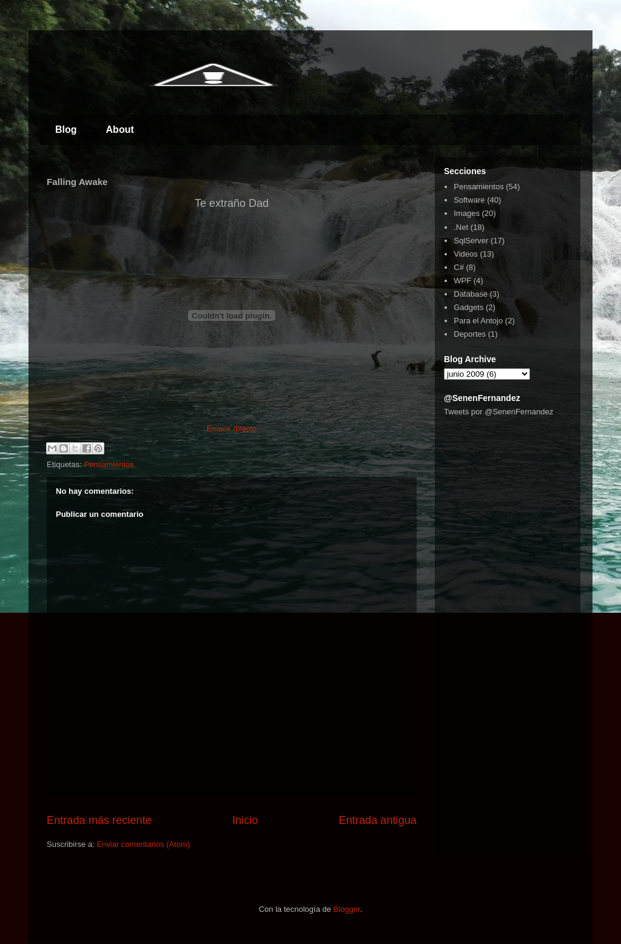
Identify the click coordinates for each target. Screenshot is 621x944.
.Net (461, 227)
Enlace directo (232, 428)
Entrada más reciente (99, 820)
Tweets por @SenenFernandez (498, 411)
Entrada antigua (378, 820)
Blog (66, 129)
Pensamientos (108, 464)
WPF (462, 280)
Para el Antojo (478, 320)
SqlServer (471, 240)
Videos (466, 253)
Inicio (245, 820)
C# (459, 267)
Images (467, 213)
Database (471, 293)
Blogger (347, 909)
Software (469, 199)
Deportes (470, 334)
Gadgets (468, 307)
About (120, 129)
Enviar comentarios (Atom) (143, 844)
